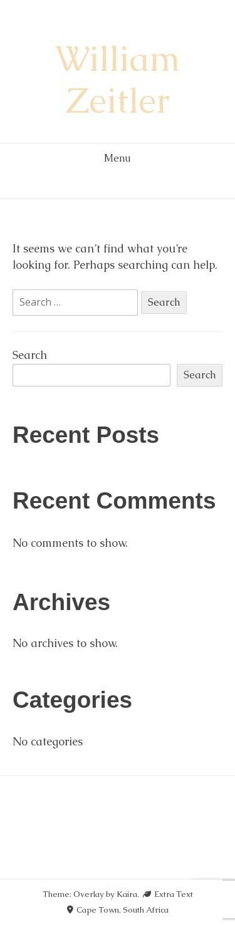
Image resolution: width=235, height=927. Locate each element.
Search (30, 355)
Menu (117, 158)
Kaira (127, 894)
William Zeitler (117, 79)
